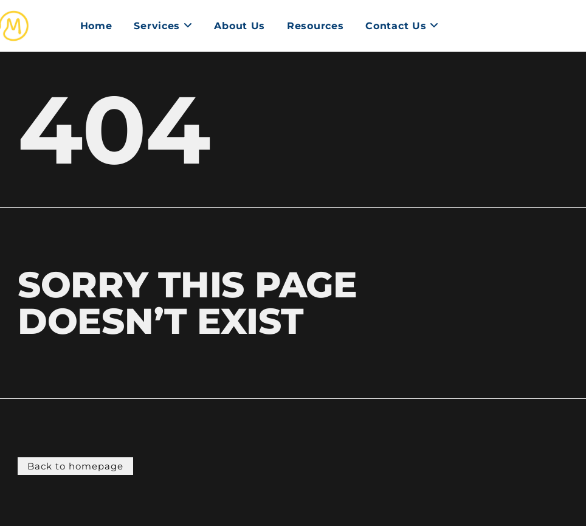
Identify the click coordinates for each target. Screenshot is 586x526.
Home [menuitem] (96, 26)
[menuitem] (163, 26)
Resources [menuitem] (315, 26)
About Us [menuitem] (239, 26)
